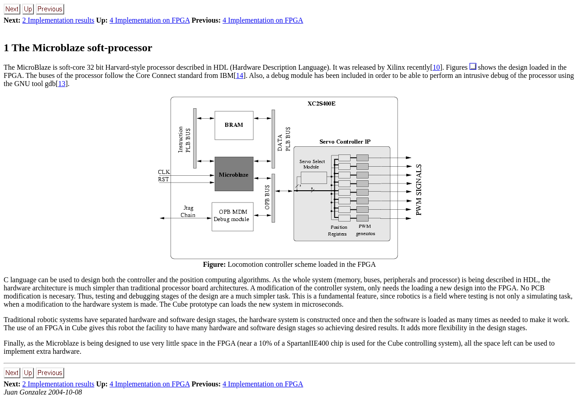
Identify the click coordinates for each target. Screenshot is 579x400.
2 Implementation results (58, 20)
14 (239, 75)
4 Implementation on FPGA (149, 20)
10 (436, 67)
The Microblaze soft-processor (78, 47)
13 (61, 83)
